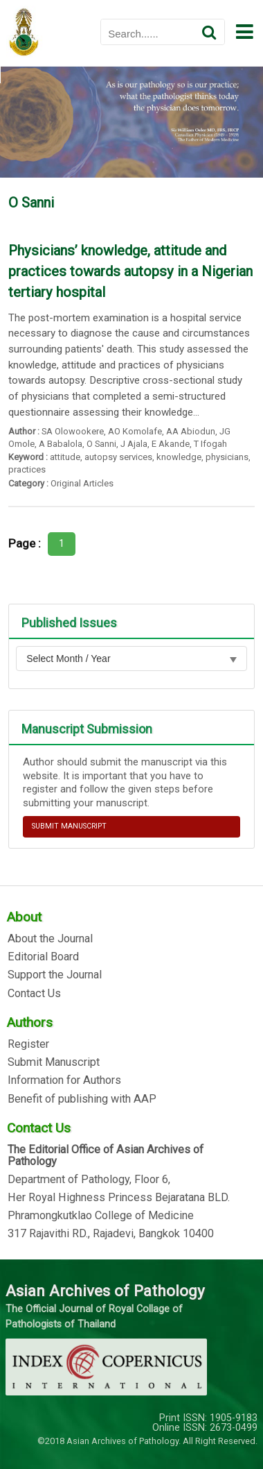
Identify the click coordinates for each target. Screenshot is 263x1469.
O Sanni (101, 444)
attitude (65, 457)
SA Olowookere (73, 431)
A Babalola (60, 444)
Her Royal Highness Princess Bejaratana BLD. (119, 1197)
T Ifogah (210, 444)
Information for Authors (64, 1080)
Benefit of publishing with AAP (82, 1099)
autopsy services (118, 457)
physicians (227, 457)
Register (28, 1044)
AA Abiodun (190, 431)
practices (27, 469)
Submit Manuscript (54, 1062)
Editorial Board (43, 956)
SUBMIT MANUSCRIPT (69, 826)
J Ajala (133, 444)
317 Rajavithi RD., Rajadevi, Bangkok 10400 (111, 1233)
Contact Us (34, 993)
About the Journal (50, 938)
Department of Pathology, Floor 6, (89, 1179)
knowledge (178, 457)
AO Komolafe (135, 431)
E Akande (171, 444)
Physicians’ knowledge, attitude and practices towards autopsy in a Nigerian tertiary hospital (130, 271)
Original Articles (82, 483)
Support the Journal (55, 974)
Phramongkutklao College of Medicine (101, 1215)
